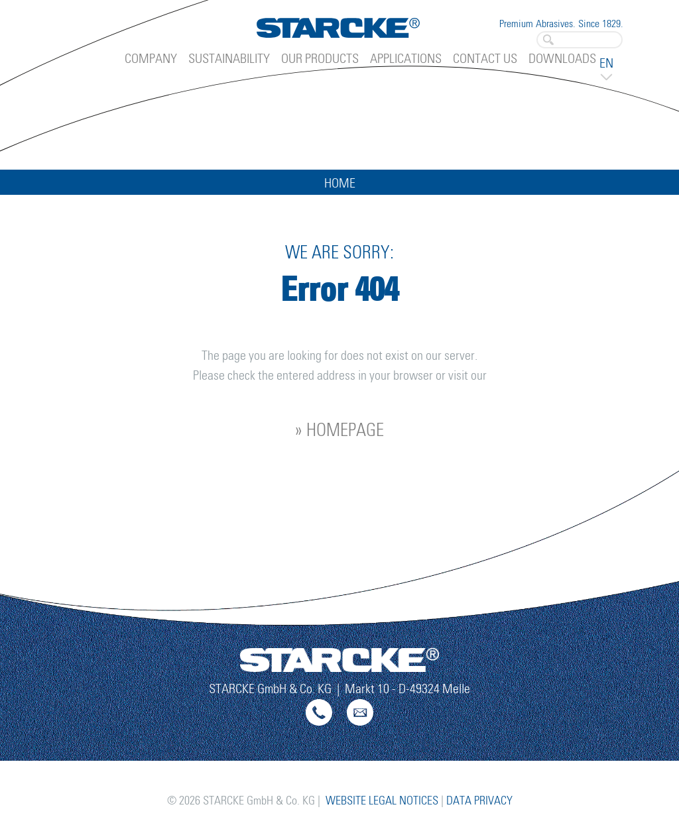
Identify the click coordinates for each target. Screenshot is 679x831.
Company (151, 59)
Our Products (320, 59)
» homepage (339, 431)
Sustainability (229, 59)
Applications (406, 59)
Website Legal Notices (382, 801)
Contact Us (485, 59)
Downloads (562, 59)
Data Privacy (479, 801)
